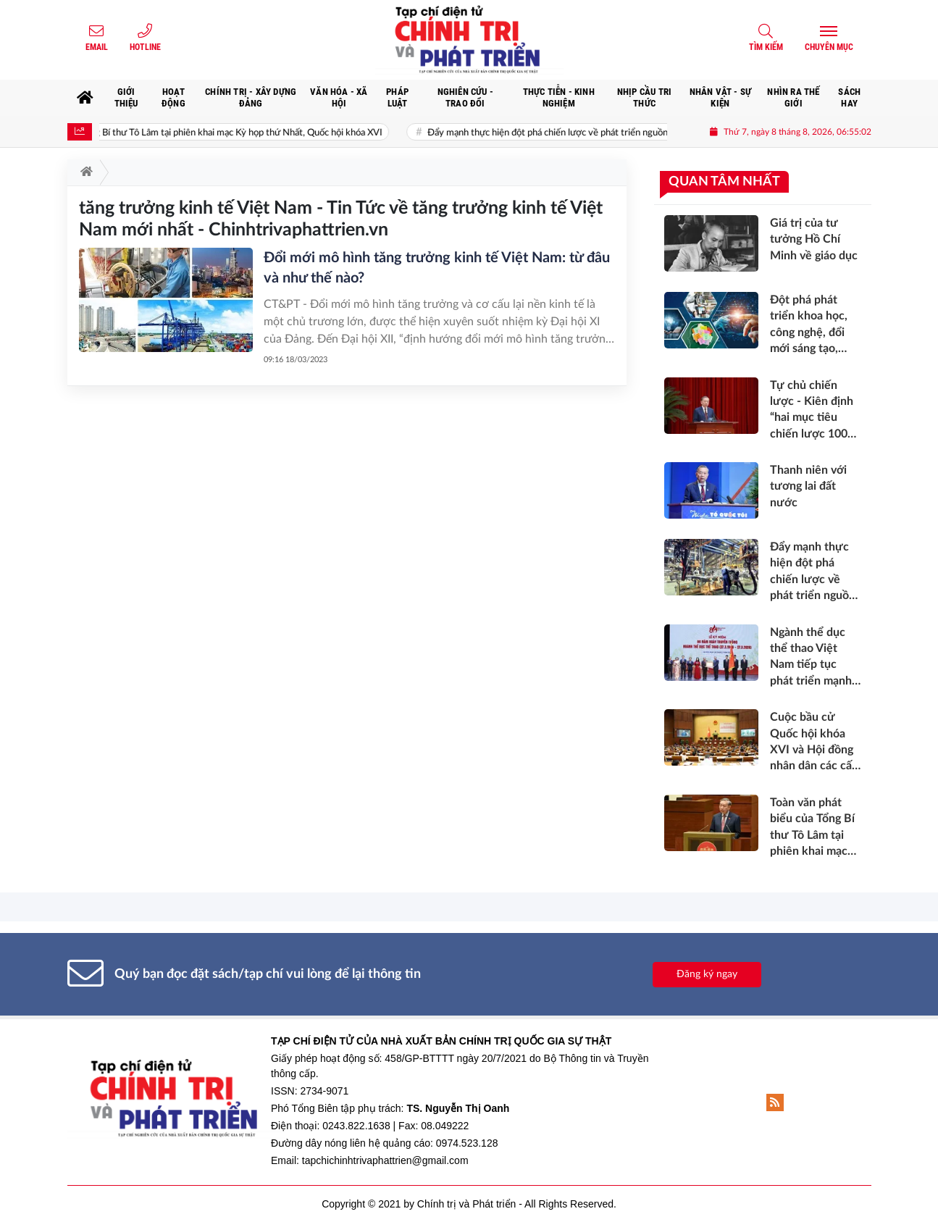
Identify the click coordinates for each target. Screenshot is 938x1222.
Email (96, 47)
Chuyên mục (829, 47)
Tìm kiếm (766, 47)
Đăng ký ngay (707, 974)
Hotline (145, 47)
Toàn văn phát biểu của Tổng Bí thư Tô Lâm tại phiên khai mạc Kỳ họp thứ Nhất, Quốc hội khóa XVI (226, 133)
